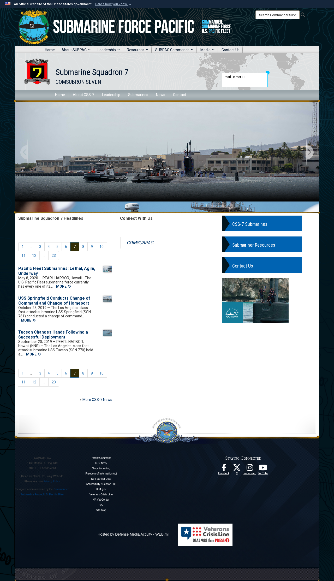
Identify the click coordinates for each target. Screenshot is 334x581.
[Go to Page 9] (91, 246)
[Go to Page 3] (40, 246)
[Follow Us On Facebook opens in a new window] (223, 469)
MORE (63, 286)
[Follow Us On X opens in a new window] (236, 469)
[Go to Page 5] (57, 246)
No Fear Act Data (101, 478)
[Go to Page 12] (34, 255)
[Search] (277, 14)
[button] (114, 4)
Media (207, 50)
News (160, 95)
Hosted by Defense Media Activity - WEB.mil (133, 534)
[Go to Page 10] (101, 246)
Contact (179, 95)
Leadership (109, 50)
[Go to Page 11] (23, 255)
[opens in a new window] (250, 469)
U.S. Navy (101, 463)
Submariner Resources (253, 245)
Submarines (138, 95)
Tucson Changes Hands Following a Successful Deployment (53, 335)
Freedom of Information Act (101, 473)
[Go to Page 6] (66, 246)
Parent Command (101, 457)
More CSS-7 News (97, 400)
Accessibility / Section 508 (101, 484)
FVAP (101, 504)
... (31, 247)
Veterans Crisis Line (101, 494)
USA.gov (101, 489)
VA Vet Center (101, 499)
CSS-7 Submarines (249, 224)
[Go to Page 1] (22, 246)
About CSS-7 (83, 95)
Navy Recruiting (101, 468)
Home (50, 50)
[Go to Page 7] (74, 246)
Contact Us (231, 50)
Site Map (101, 510)
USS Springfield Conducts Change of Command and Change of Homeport (54, 301)
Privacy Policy (52, 481)
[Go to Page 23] (53, 255)
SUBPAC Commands (174, 50)
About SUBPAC (76, 50)
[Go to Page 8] (83, 246)
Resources (137, 50)
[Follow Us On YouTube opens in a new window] (263, 469)
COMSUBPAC (140, 242)
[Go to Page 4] (48, 246)
